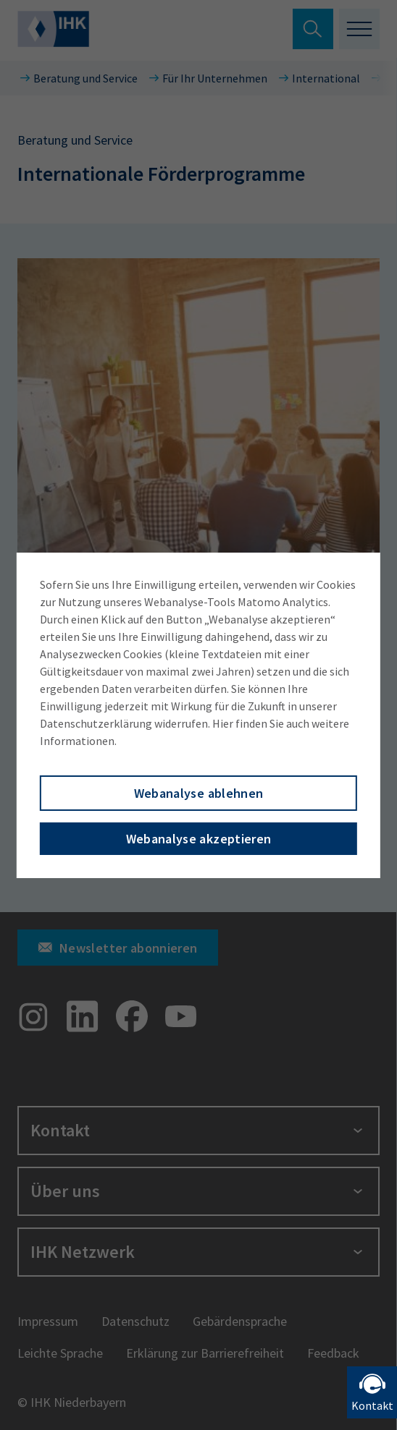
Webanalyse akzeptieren (199, 838)
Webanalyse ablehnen (199, 793)
